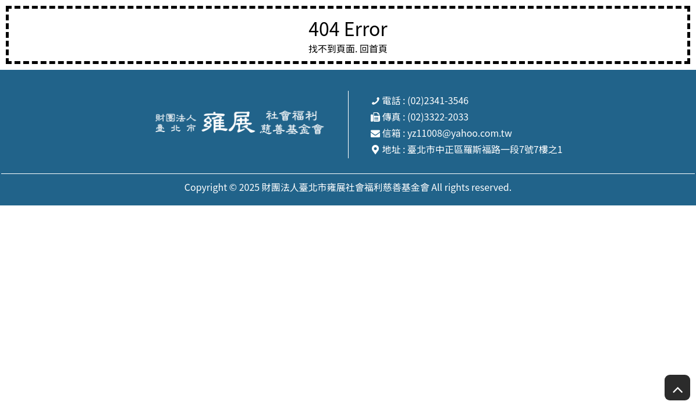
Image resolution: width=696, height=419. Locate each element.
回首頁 (374, 48)
